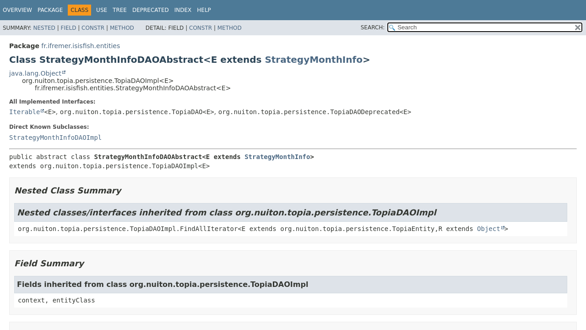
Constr (92, 28)
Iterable (24, 112)
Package (50, 10)
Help (204, 10)
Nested (44, 28)
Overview (17, 10)
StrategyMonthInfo (314, 59)
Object (488, 228)
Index (183, 10)
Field (68, 28)
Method (122, 28)
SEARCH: (373, 27)
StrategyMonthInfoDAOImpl (55, 137)
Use (101, 10)
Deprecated (150, 10)
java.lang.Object (35, 73)
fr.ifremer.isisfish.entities (80, 46)
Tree (120, 10)
